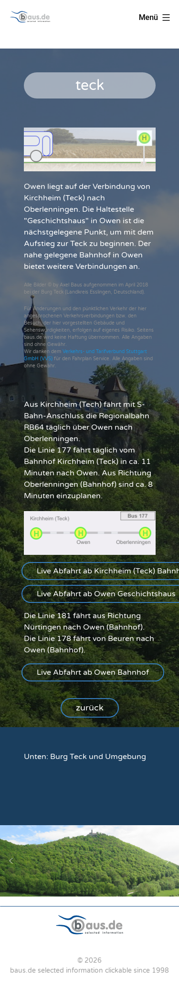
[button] (92, 672)
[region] (89, 388)
